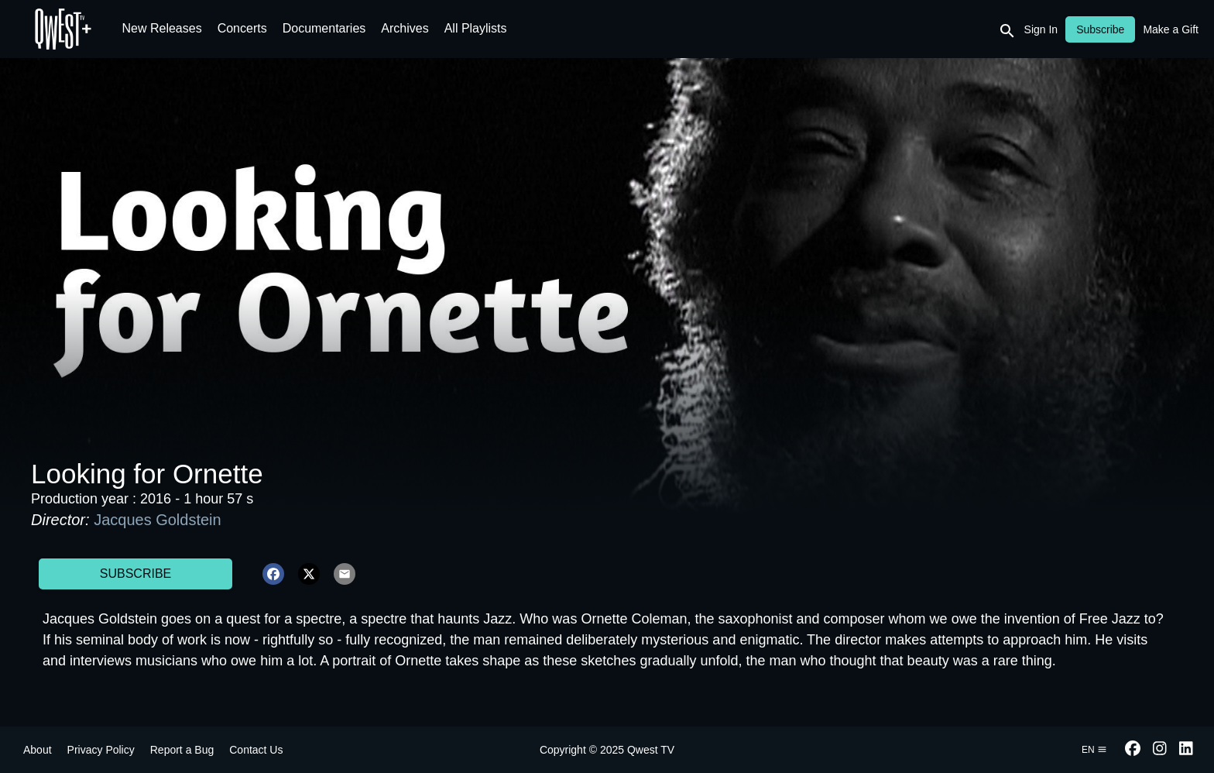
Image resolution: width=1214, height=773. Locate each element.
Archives (404, 28)
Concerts (242, 28)
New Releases (162, 28)
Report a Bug (182, 750)
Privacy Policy (101, 750)
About (37, 750)
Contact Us (256, 750)
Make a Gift (1171, 29)
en (1094, 749)
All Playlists (475, 28)
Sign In (1041, 29)
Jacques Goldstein (157, 519)
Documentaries (324, 28)
